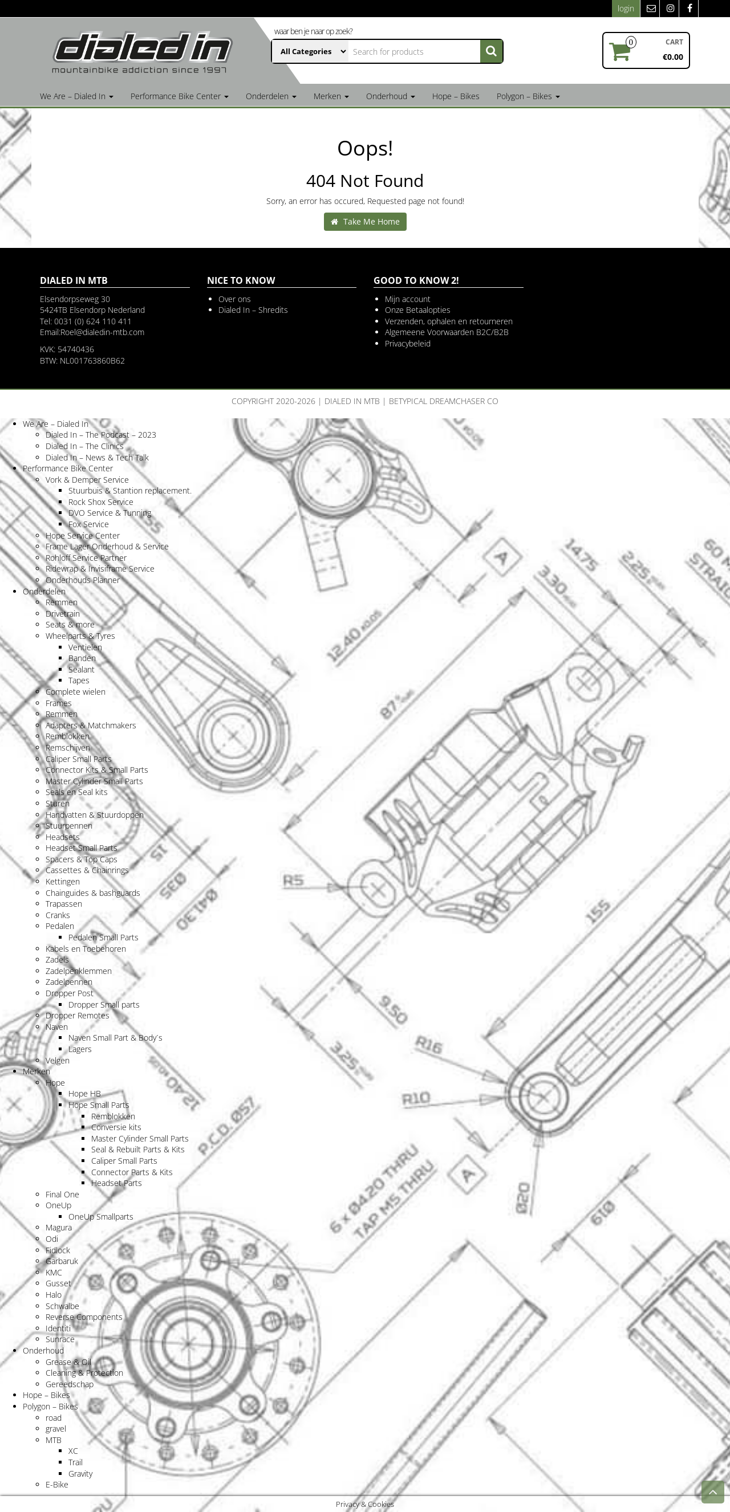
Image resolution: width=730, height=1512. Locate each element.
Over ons (234, 299)
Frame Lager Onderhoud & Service (107, 546)
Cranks (58, 915)
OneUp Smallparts (100, 1216)
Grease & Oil (68, 1361)
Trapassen (64, 903)
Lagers (80, 1049)
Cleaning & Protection (84, 1372)
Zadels (57, 959)
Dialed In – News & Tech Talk (97, 457)
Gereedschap (70, 1384)
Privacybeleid (408, 343)
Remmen (62, 602)
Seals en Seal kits (77, 791)
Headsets (63, 837)
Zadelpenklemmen (79, 970)
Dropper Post (70, 993)
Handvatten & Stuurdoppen (95, 814)
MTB (54, 1439)
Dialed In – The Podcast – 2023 (101, 434)
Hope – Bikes (456, 96)
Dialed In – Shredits (253, 309)
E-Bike (57, 1484)
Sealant (81, 669)
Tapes (79, 680)
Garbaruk (62, 1261)
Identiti (58, 1328)
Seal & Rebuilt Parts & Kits (138, 1149)
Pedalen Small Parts (103, 937)
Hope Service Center (83, 535)
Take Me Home (365, 221)
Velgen (58, 1060)
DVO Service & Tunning (109, 512)
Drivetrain (63, 613)
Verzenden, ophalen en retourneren (449, 321)
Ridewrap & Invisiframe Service (100, 568)
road (54, 1417)
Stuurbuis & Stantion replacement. (130, 490)
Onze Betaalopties (418, 309)
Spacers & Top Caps (81, 859)
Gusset (58, 1283)
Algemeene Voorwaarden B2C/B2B (447, 332)
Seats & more (70, 624)
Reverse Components (84, 1316)
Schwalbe (62, 1306)
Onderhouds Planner (83, 579)
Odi (52, 1238)
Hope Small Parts (98, 1104)
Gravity (80, 1473)
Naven (57, 1026)
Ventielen (85, 647)
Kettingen (63, 881)
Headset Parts (116, 1182)
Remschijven (68, 747)
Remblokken (68, 736)
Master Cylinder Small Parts (94, 781)
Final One (62, 1194)
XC (73, 1450)
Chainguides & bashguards (93, 892)
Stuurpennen (69, 825)
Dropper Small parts (104, 1004)
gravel (56, 1428)
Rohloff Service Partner (86, 557)
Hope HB (84, 1093)
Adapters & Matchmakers (91, 725)
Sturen (58, 803)
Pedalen (60, 925)
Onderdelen (271, 96)
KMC (54, 1272)
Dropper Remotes (78, 1015)
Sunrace (60, 1339)
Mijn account (408, 299)
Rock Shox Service (100, 501)
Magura (59, 1227)
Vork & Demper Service (87, 479)
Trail (75, 1462)
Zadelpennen (69, 981)
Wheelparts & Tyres (80, 635)
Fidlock (58, 1250)
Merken (331, 96)
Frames (59, 703)
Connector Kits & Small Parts (97, 769)
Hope (55, 1082)
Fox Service (88, 524)
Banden (82, 658)
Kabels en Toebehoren (86, 948)
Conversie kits (116, 1127)
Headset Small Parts (81, 847)
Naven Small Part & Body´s (115, 1037)
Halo (54, 1294)
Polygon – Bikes (528, 96)
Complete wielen (76, 691)
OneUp (58, 1205)
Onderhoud (390, 96)
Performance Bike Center (180, 96)
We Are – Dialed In (76, 96)
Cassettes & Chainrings (87, 870)
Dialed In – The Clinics (85, 446)
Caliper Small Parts (79, 758)
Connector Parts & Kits (132, 1172)
